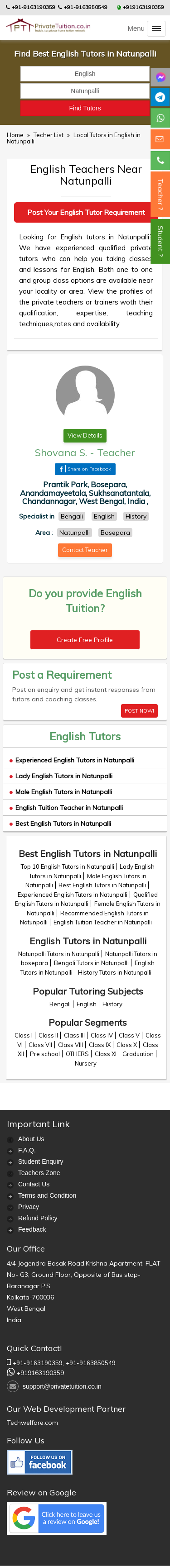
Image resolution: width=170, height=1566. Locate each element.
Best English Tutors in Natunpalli (60, 823)
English (87, 1004)
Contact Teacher (85, 549)
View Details (85, 435)
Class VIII (70, 1044)
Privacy (28, 1206)
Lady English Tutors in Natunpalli (61, 776)
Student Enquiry (40, 1161)
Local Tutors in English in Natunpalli (74, 138)
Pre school (45, 1053)
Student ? (160, 241)
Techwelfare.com (32, 1422)
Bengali (60, 1004)
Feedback (32, 1229)
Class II (48, 1035)
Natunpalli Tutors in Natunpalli (58, 953)
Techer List (49, 134)
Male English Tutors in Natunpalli (61, 792)
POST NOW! (139, 711)
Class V (129, 1035)
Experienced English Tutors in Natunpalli (72, 760)
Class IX (100, 1044)
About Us (31, 1138)
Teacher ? (160, 194)
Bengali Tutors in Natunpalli (91, 962)
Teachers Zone (39, 1172)
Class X (127, 1044)
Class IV (102, 1035)
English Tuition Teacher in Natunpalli (66, 808)
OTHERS (77, 1053)
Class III (74, 1035)
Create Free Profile (85, 640)
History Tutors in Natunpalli (114, 972)
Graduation (138, 1053)
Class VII (40, 1044)
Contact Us (33, 1184)
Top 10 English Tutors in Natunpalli (67, 866)
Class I (24, 1035)
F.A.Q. (27, 1150)
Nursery (86, 1063)
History (112, 1004)
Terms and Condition (47, 1195)
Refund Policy (37, 1218)
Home (15, 134)
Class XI (106, 1053)
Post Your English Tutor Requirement (86, 212)
